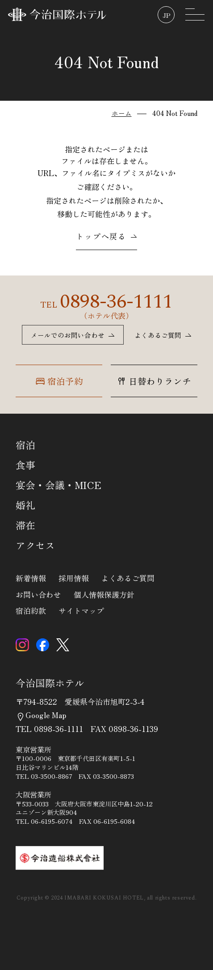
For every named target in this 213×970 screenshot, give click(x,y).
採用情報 (73, 578)
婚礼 (25, 505)
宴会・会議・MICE (58, 485)
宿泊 (25, 445)
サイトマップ (81, 610)
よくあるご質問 (128, 578)
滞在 (25, 525)
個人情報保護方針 (104, 594)
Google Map (41, 714)
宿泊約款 (31, 610)
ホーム (122, 113)
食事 (25, 465)
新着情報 (31, 578)
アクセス (35, 545)
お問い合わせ (38, 594)
